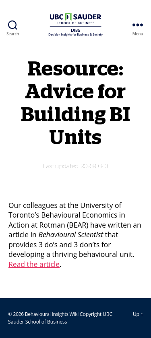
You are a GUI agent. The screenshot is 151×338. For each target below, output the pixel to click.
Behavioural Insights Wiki (52, 314)
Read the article (34, 264)
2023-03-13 (94, 166)
